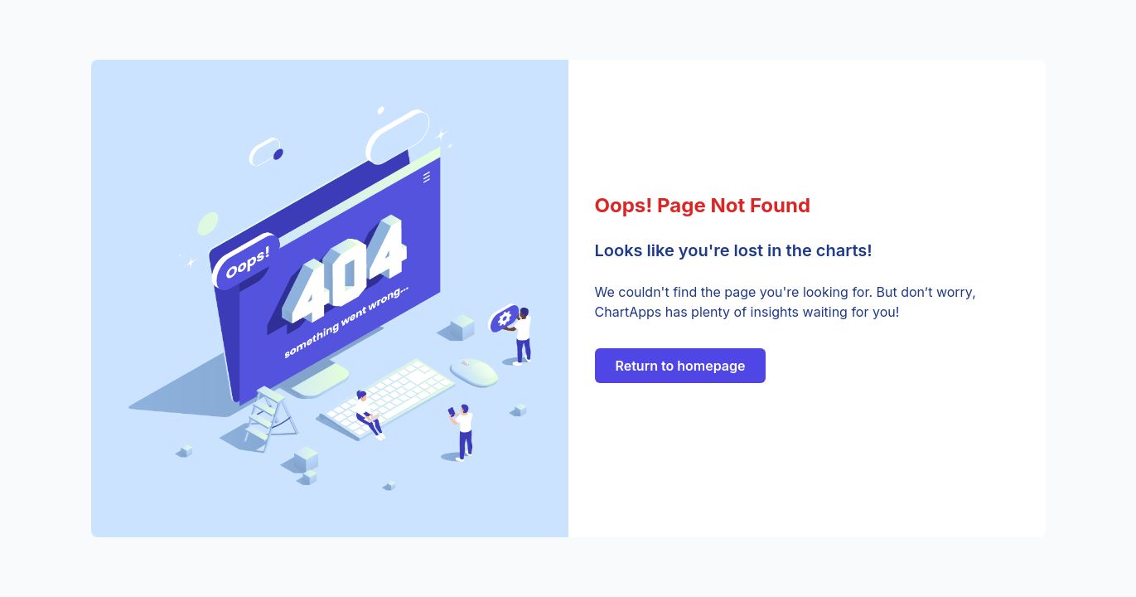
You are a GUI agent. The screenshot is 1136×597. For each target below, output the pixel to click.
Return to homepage (681, 365)
